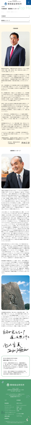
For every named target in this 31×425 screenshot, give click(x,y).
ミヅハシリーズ (7, 409)
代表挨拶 (3, 16)
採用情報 (19, 400)
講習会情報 (7, 416)
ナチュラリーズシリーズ (9, 407)
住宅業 (18, 410)
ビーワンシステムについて (21, 405)
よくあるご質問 (20, 413)
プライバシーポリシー (17, 395)
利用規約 (12, 396)
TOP (6, 400)
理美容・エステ (19, 407)
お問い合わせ (8, 421)
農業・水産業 (19, 409)
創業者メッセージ (5, 20)
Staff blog (19, 416)
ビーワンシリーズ (8, 405)
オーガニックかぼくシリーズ (10, 412)
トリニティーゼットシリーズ (10, 410)
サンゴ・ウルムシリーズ (9, 414)
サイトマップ (23, 421)
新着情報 (7, 418)
